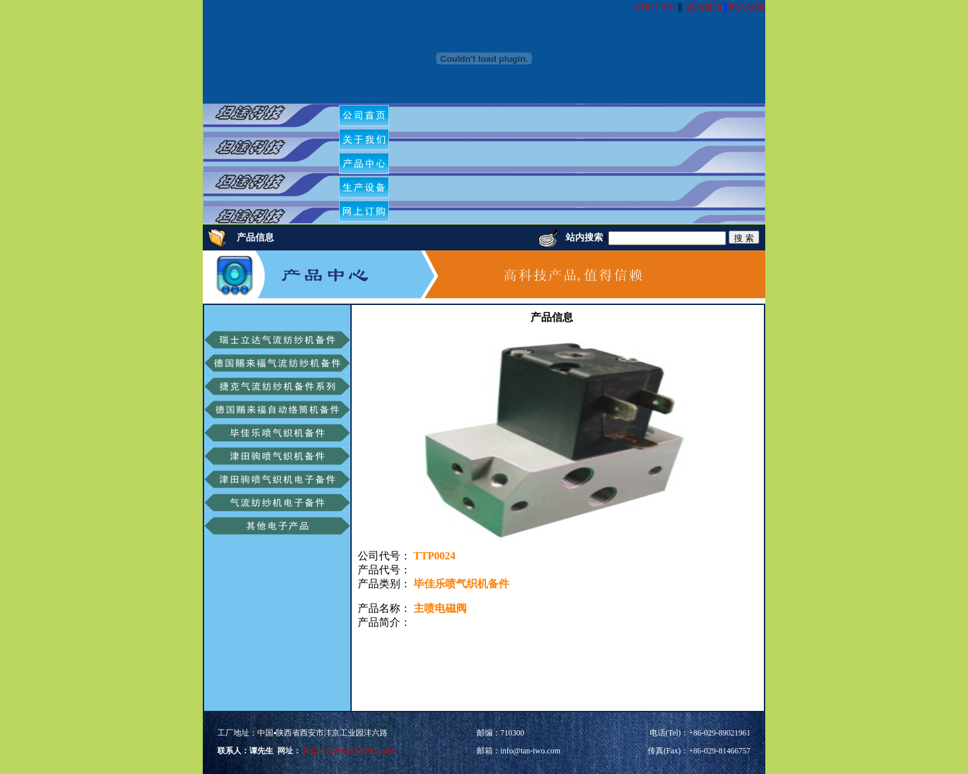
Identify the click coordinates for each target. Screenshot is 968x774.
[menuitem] (364, 116)
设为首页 (704, 7)
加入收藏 (746, 7)
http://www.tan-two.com (347, 750)
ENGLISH (655, 7)
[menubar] (369, 163)
